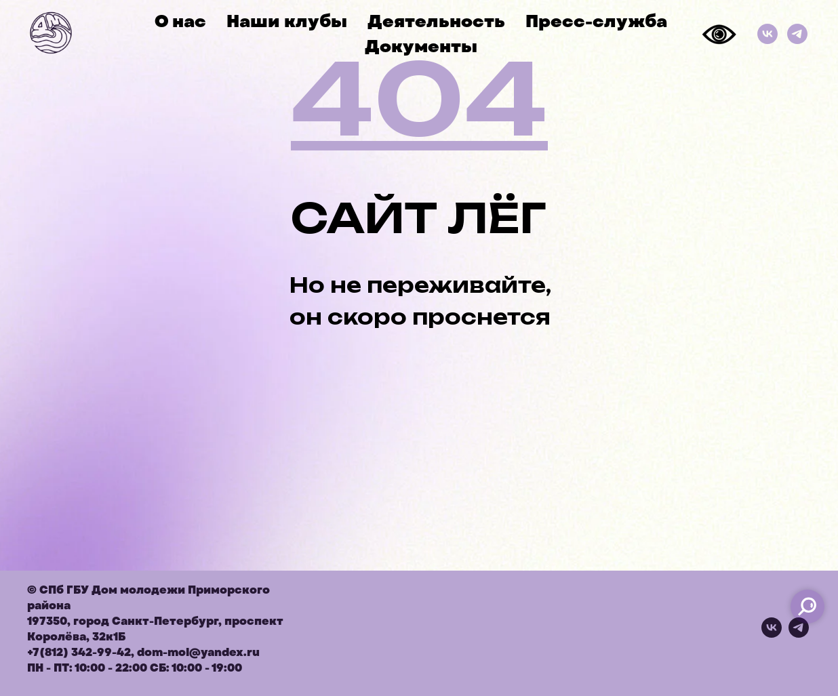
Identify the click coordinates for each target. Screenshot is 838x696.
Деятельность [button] (436, 21)
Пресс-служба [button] (596, 21)
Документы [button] (421, 46)
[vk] (771, 634)
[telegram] (799, 634)
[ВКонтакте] (767, 34)
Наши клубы (286, 21)
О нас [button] (180, 21)
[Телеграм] (797, 34)
